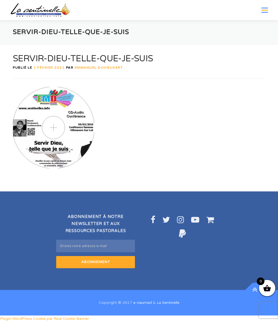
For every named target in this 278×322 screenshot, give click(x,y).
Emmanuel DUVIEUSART (99, 68)
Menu (264, 10)
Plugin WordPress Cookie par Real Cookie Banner (44, 318)
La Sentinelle (168, 302)
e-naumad (142, 302)
